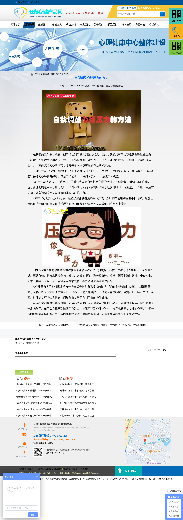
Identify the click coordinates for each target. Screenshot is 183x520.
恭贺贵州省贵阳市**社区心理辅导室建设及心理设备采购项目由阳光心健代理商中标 (36, 403)
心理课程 (154, 24)
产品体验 (140, 24)
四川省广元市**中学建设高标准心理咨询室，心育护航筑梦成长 (79, 390)
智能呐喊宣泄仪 (76, 479)
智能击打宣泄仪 (93, 479)
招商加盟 (126, 24)
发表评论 (19, 339)
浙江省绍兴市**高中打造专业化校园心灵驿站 (79, 403)
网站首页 (15, 24)
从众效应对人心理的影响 (57, 325)
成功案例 (71, 24)
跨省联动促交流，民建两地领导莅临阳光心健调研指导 (36, 384)
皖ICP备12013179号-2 (56, 453)
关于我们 (99, 24)
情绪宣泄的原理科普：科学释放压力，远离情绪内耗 (36, 390)
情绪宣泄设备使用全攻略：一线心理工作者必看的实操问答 (36, 415)
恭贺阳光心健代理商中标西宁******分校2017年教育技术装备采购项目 (113, 325)
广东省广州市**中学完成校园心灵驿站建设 (79, 397)
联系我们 (112, 24)
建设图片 (43, 24)
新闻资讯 (29, 24)
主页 (37, 74)
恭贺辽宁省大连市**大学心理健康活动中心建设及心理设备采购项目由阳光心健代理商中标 (36, 397)
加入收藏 (35, 2)
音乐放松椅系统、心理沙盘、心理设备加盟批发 (124, 479)
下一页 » (162, 350)
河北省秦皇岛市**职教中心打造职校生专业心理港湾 (79, 415)
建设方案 (57, 24)
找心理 (152, 479)
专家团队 (85, 24)
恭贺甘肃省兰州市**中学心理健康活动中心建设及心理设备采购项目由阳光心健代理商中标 (36, 409)
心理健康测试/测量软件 (56, 479)
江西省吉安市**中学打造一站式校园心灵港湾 (79, 409)
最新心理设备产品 (59, 74)
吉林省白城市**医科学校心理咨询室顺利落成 (79, 384)
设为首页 (22, 2)
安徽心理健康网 (164, 479)
